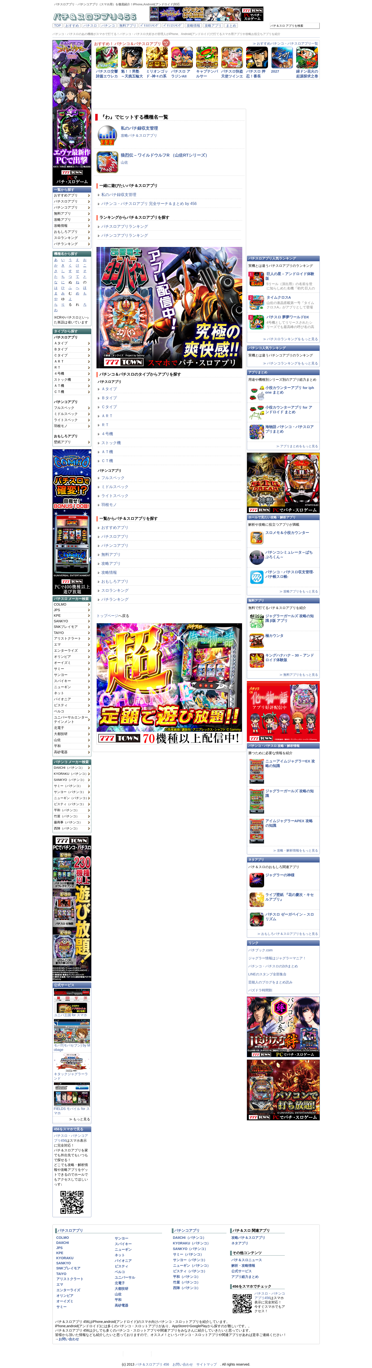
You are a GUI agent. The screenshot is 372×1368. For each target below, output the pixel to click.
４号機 (59, 373)
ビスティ (61, 705)
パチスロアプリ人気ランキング (272, 258)
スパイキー (62, 681)
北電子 (59, 728)
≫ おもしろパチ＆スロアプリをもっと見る (287, 934)
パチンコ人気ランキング (267, 348)
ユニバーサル (125, 1277)
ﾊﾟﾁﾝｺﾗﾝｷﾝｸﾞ (173, 25)
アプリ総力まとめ (245, 1277)
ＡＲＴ (59, 361)
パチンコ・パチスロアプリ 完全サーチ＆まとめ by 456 (149, 204)
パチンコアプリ (66, 207)
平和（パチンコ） (66, 810)
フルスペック (64, 408)
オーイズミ (62, 663)
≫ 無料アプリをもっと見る (298, 674)
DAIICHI (62, 1243)
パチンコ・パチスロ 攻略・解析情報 (274, 746)
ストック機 (62, 379)
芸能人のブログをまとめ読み (270, 982)
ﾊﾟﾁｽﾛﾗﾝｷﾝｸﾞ (149, 25)
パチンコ (108, 25)
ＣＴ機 (59, 392)
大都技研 (61, 734)
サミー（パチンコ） (68, 786)
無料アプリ (127, 25)
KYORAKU (65, 1258)
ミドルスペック (66, 414)
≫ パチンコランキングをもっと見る (290, 363)
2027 (275, 71)
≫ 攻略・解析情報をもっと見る (295, 850)
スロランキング (66, 238)
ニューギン (62, 687)
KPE (57, 615)
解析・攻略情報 (243, 1265)
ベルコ (59, 711)
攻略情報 (193, 25)
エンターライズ (66, 650)
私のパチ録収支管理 (139, 128)
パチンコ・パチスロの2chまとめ (273, 966)
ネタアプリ (256, 859)
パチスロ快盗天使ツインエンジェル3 (232, 76)
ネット (59, 693)
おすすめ (72, 25)
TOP (57, 25)
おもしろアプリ (66, 232)
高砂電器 (61, 752)
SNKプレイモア (66, 627)
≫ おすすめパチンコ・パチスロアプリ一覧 (285, 43)
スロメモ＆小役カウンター (287, 533)
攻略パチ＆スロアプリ (139, 135)
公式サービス (64, 985)
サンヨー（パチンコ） (70, 792)
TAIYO (59, 633)
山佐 (57, 740)
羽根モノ (61, 426)
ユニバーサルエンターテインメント (71, 719)
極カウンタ (274, 635)
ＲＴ (57, 367)
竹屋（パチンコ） (66, 816)
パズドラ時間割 (260, 990)
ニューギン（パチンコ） (71, 798)
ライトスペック (66, 420)
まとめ (231, 25)
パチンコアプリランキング (124, 235)
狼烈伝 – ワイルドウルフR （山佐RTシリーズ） (165, 155)
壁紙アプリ (62, 442)
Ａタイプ (61, 343)
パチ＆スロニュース (246, 1260)
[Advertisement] (200, 94)
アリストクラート (67, 638)
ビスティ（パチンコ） (70, 804)
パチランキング (66, 244)
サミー (59, 669)
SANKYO (61, 621)
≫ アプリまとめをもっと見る (297, 446)
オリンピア (62, 657)
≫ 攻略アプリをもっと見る (298, 591)
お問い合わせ (69, 1339)
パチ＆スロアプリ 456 (152, 1364)
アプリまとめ (257, 372)
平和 (57, 746)
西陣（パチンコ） (66, 828)
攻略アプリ (213, 25)
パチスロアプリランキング (124, 226)
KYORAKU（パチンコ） (71, 774)
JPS (57, 610)
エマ (57, 644)
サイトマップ (206, 1364)
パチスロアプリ (66, 201)
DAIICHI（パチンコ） (69, 767)
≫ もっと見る (79, 1119)
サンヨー (61, 675)
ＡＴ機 (59, 386)
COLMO (60, 604)
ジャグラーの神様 (279, 875)
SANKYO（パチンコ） (70, 780)
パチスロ (90, 25)
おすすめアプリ (66, 195)
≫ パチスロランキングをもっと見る (290, 339)
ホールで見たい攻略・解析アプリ (272, 517)
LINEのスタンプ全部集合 (267, 974)
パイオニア (62, 699)
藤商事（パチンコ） (68, 822)
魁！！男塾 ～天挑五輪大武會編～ (132, 76)
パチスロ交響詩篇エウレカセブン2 (107, 76)
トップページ (107, 616)
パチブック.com (260, 950)
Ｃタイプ (61, 355)
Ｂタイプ (61, 349)
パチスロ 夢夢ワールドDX (288, 317)
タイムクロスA (279, 297)
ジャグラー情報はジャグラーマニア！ (277, 958)
